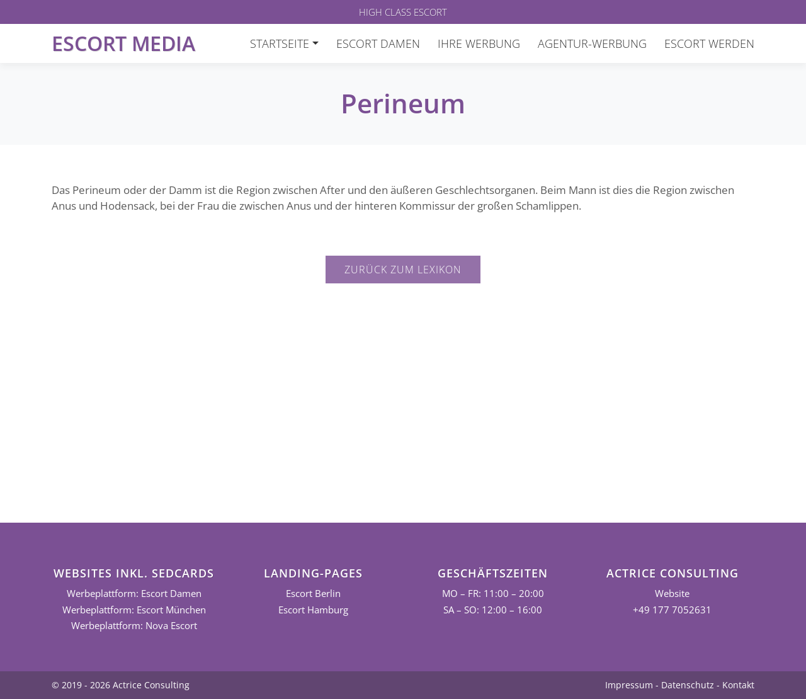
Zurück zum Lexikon (403, 269)
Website (672, 593)
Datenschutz (687, 685)
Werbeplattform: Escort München (134, 610)
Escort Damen (378, 43)
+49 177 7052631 (672, 610)
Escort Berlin (313, 593)
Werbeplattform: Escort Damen (134, 593)
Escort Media (123, 43)
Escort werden (709, 43)
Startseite (279, 43)
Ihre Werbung (479, 43)
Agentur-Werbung (592, 43)
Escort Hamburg (313, 610)
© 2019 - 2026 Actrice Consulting (121, 685)
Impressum (629, 685)
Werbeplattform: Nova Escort (134, 625)
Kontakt (738, 685)
